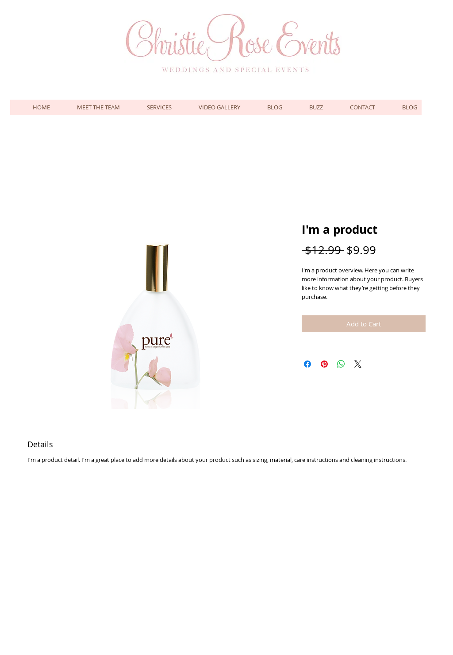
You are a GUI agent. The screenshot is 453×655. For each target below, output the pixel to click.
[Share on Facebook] (307, 364)
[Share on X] (358, 364)
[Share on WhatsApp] (341, 364)
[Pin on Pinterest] (324, 364)
